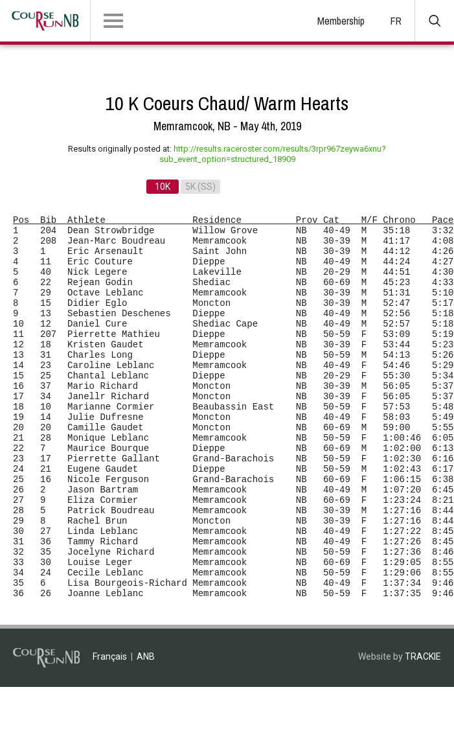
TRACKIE (423, 656)
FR (396, 21)
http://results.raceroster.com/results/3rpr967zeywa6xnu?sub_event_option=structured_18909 (273, 154)
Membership (341, 21)
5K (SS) (200, 186)
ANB (146, 656)
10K (162, 186)
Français (110, 656)
